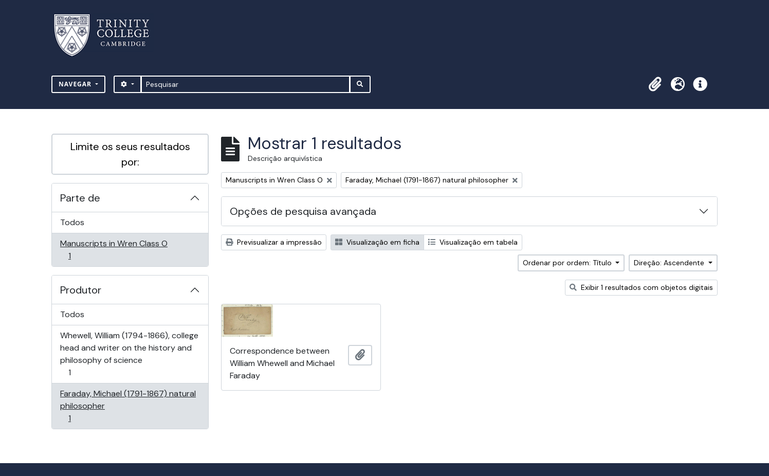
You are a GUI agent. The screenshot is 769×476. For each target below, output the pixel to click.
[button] (655, 84)
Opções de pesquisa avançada (303, 211)
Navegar (76, 84)
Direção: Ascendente (670, 262)
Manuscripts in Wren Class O (114, 249)
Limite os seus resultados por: (130, 154)
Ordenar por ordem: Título (568, 262)
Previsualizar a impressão (274, 242)
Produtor (80, 290)
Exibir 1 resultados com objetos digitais (641, 287)
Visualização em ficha (377, 242)
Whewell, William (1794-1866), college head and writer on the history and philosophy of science (129, 354)
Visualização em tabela (473, 242)
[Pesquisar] (245, 84)
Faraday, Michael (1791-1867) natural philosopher (128, 406)
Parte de (80, 198)
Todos (72, 222)
